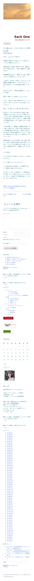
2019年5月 (9, 482)
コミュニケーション (12, 304)
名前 (5, 232)
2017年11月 (10, 512)
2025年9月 (9, 433)
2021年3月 (9, 479)
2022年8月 (9, 453)
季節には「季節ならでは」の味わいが (17, 259)
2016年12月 (10, 530)
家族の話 (12, 188)
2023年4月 (9, 445)
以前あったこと (14, 300)
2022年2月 (9, 464)
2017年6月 (9, 520)
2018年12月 (10, 489)
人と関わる (13, 307)
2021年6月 (9, 474)
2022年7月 (9, 455)
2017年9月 (9, 515)
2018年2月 (9, 506)
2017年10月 (10, 513)
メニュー (7, 43)
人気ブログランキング (8, 333)
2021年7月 (9, 472)
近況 (8, 309)
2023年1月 (9, 448)
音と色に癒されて (11, 264)
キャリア (9, 290)
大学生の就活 (13, 292)
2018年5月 (9, 501)
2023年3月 (9, 446)
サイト (5, 237)
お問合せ (5, 268)
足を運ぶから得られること (14, 257)
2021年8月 (9, 470)
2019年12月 (10, 481)
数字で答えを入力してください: (11, 239)
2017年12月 (10, 510)
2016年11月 (10, 532)
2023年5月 (9, 443)
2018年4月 (9, 503)
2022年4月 (9, 460)
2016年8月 (9, 537)
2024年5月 (9, 440)
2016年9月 (9, 535)
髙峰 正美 (9, 53)
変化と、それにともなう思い (14, 261)
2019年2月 (9, 486)
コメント (6, 213)
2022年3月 (9, 462)
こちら (5, 277)
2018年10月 (10, 493)
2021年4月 (9, 477)
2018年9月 (9, 494)
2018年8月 (9, 496)
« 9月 (4, 364)
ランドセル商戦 (26, 194)
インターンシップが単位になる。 (15, 553)
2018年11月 (10, 491)
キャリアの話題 (14, 293)
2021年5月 (9, 476)
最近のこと (13, 302)
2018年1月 (9, 508)
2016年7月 (9, 539)
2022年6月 (9, 457)
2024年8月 (9, 436)
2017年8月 (9, 517)
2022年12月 (10, 450)
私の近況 (12, 310)
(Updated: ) (16, 186)
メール (5, 235)
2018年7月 (9, 498)
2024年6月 (9, 438)
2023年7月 (9, 441)
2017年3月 (9, 525)
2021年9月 (9, 469)
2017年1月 (9, 529)
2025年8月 (9, 434)
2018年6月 (9, 499)
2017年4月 (9, 523)
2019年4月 (9, 484)
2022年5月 (9, 458)
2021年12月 (10, 465)
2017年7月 (9, 518)
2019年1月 (9, 488)
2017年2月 (9, 527)
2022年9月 (9, 452)
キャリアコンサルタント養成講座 (19, 295)
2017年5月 (9, 522)
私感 (8, 297)
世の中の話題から (14, 299)
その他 (8, 314)
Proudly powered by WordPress (11, 574)
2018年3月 (9, 505)
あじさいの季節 (11, 262)
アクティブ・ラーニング (16, 305)
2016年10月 (10, 534)
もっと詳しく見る (8, 411)
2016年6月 (9, 541)
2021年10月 (10, 467)
